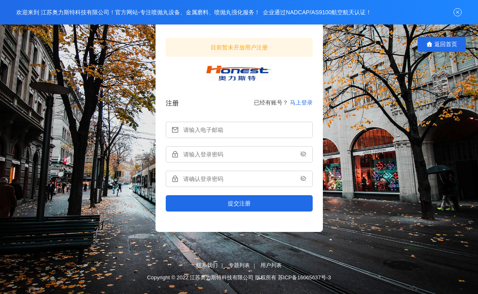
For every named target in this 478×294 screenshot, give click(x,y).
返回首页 (441, 44)
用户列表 (271, 265)
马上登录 (301, 102)
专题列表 (239, 265)
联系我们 (207, 265)
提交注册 (239, 203)
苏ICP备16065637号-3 (304, 277)
